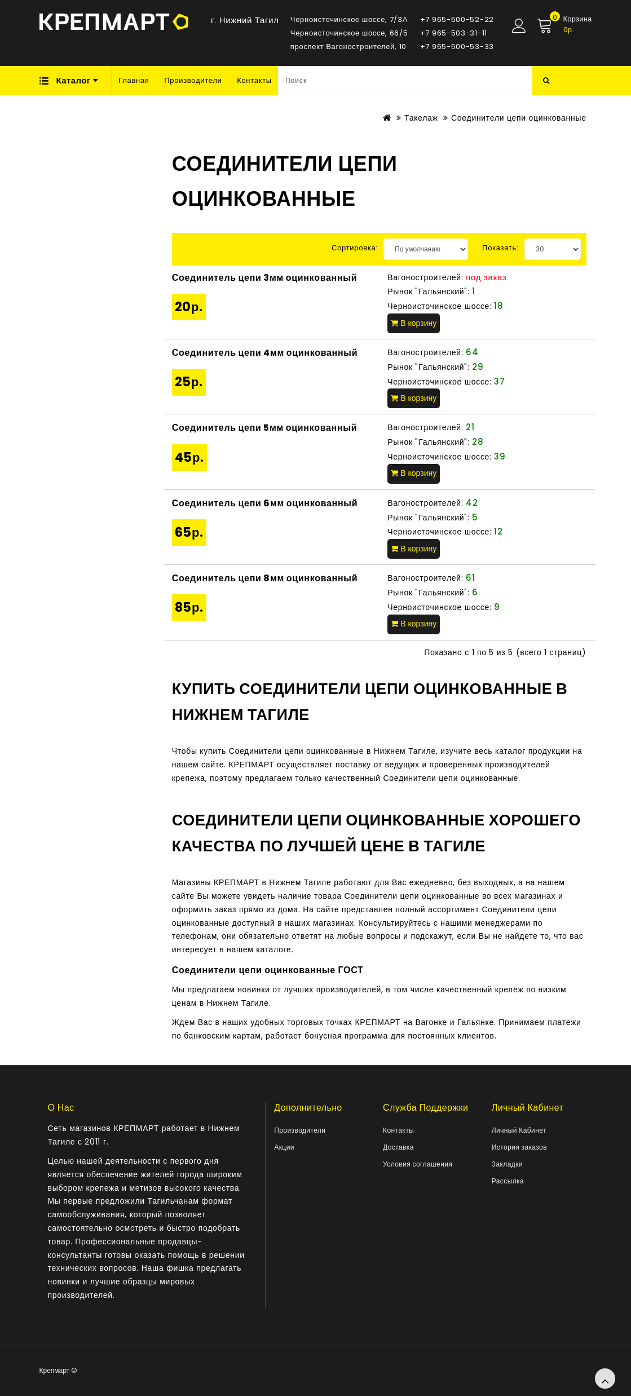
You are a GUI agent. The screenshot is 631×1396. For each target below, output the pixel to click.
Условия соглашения (417, 1164)
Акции (284, 1147)
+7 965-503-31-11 (453, 33)
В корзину (413, 323)
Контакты (254, 80)
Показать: (500, 247)
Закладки (507, 1164)
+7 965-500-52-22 (457, 19)
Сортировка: (355, 247)
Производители (193, 80)
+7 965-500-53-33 (457, 46)
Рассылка (508, 1181)
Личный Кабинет (519, 1130)
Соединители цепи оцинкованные (518, 117)
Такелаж (421, 117)
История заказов (519, 1147)
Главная (133, 80)
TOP (605, 1379)
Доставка (398, 1147)
